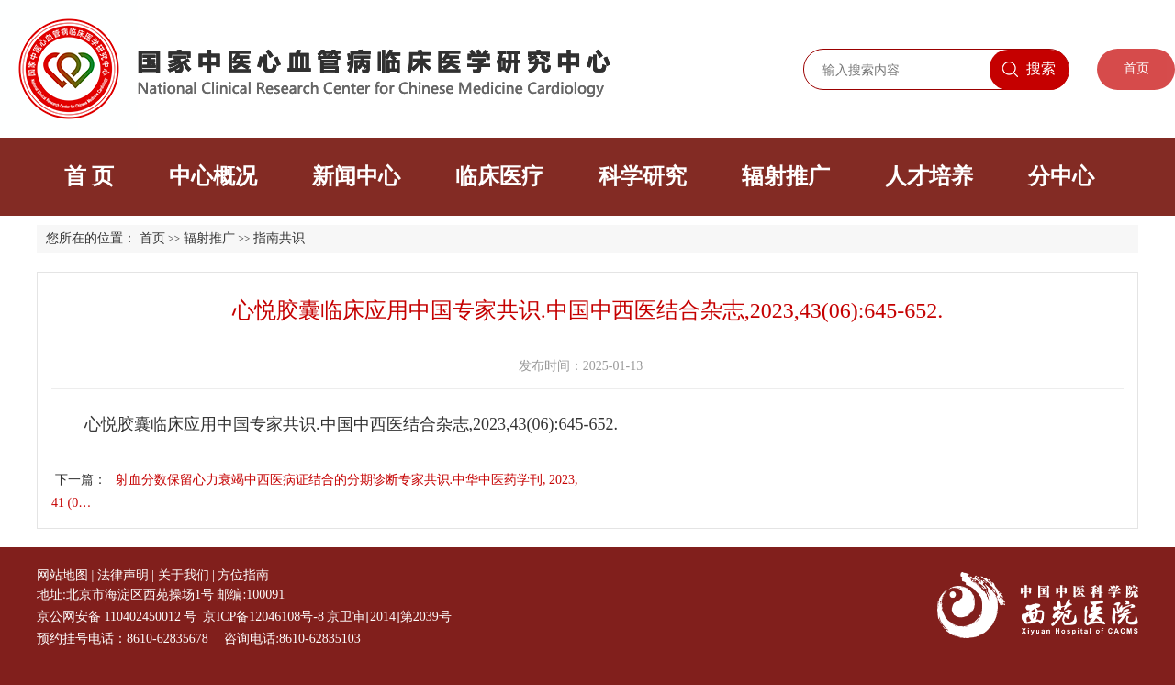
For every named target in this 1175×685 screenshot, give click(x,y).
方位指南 (243, 575)
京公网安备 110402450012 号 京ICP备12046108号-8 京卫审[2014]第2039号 (244, 616)
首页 (1136, 68)
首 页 (89, 176)
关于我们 (183, 575)
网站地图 (62, 575)
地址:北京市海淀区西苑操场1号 (125, 594)
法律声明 (123, 575)
